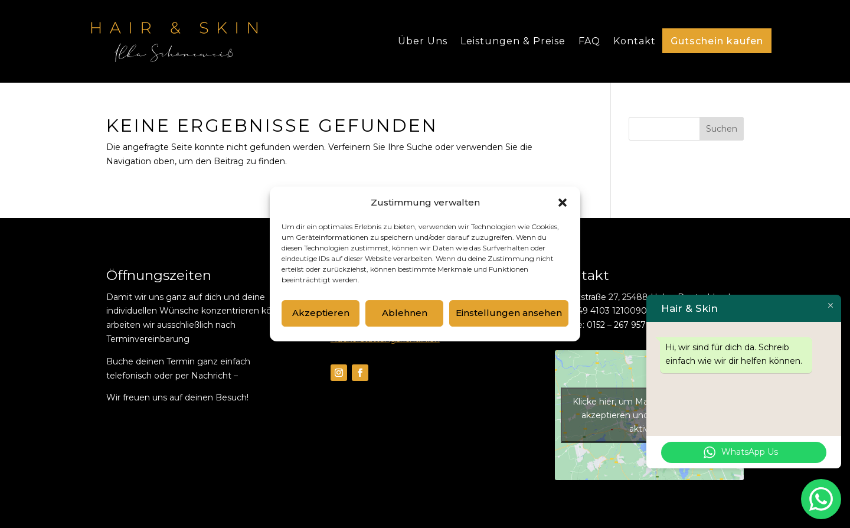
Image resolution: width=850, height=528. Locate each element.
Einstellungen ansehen (509, 312)
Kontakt (634, 41)
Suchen (721, 128)
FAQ (589, 41)
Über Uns (422, 41)
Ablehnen (404, 312)
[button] (562, 202)
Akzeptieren (320, 312)
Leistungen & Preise (512, 41)
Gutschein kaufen (717, 41)
